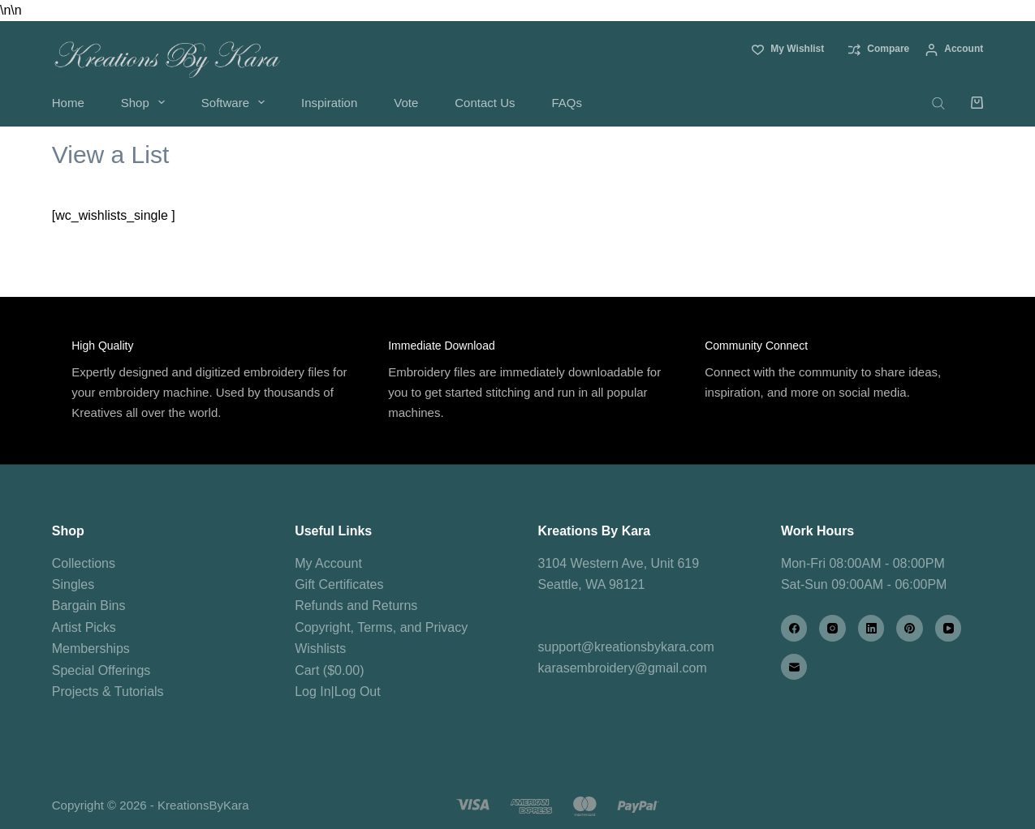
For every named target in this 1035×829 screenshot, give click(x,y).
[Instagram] (832, 628)
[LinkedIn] (871, 628)
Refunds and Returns (356, 605)
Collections (83, 563)
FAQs (566, 103)
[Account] (954, 49)
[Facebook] (794, 628)
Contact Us (485, 103)
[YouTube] (948, 628)
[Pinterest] (909, 628)
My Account (328, 563)
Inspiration (329, 103)
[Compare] (878, 49)
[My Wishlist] (788, 49)
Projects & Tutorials (108, 691)
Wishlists (320, 648)
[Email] (794, 667)
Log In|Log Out (338, 691)
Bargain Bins (89, 605)
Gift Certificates (339, 584)
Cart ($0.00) (329, 670)
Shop (146, 102)
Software (236, 102)
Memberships (91, 648)
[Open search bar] (938, 102)
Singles (73, 584)
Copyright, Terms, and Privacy (381, 627)
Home (68, 103)
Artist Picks (84, 627)
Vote (406, 103)
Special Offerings (101, 670)
